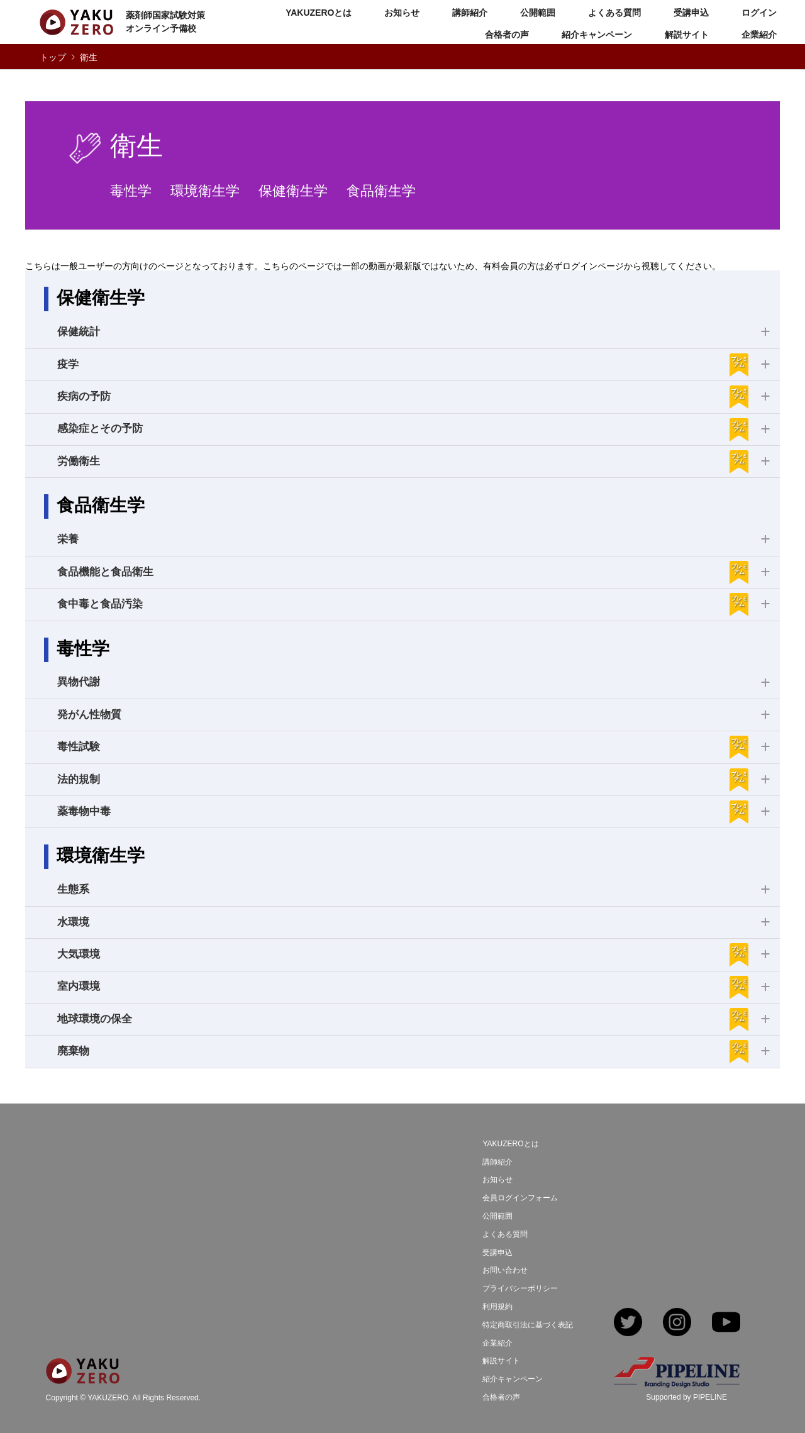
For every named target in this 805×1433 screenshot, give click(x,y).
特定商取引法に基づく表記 (527, 1324)
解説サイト (687, 35)
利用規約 (497, 1306)
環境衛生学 (205, 191)
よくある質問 (614, 13)
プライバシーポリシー (520, 1288)
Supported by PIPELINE (686, 1397)
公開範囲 (537, 13)
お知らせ (401, 13)
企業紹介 (759, 35)
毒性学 (131, 191)
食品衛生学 (381, 191)
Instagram (677, 1323)
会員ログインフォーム (520, 1197)
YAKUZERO (107, 1397)
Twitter (628, 1323)
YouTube (726, 1323)
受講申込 (691, 13)
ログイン (759, 13)
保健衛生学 (293, 191)
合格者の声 (507, 35)
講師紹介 (469, 13)
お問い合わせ (505, 1270)
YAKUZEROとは (319, 13)
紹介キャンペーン (597, 35)
